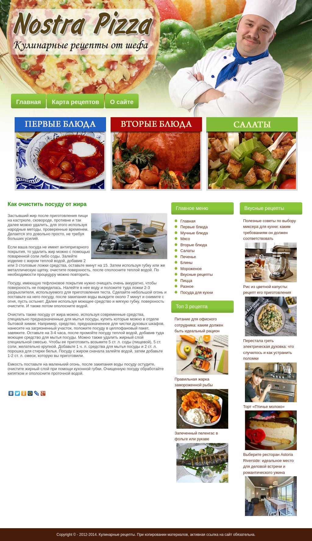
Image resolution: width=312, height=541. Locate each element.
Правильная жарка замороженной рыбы (194, 382)
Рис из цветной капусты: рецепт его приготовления (267, 289)
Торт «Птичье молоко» (264, 406)
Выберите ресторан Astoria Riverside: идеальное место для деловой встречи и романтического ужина (268, 463)
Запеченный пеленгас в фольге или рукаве (196, 436)
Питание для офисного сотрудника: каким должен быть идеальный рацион (199, 325)
